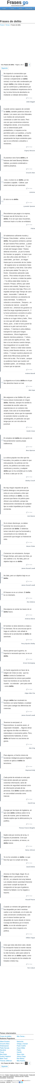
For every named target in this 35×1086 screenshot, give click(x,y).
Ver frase (29, 98)
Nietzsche (20, 1041)
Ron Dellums (31, 602)
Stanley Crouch (30, 480)
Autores (20, 8)
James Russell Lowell (28, 568)
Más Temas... (21, 1036)
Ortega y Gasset (22, 1044)
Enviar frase (10, 1077)
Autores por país (19, 1076)
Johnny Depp (21, 1056)
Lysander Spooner (29, 206)
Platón (19, 1050)
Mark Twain (4, 1058)
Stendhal (3, 1050)
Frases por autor (24, 1075)
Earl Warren (31, 516)
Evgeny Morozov (29, 150)
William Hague (30, 937)
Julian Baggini (30, 102)
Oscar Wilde (21, 1048)
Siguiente (4, 68)
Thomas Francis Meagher (27, 828)
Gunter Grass (31, 431)
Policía (33, 228)
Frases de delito (10, 21)
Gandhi (19, 1052)
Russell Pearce (30, 899)
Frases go (9, 1080)
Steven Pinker (30, 546)
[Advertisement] (17, 15)
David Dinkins (30, 867)
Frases (4, 8)
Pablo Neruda (4, 1048)
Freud (2, 1052)
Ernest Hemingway (29, 663)
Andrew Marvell (30, 373)
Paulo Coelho (21, 1046)
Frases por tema (14, 1075)
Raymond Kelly (30, 770)
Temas (12, 8)
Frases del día (28, 8)
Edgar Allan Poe (30, 693)
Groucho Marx (30, 172)
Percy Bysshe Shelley (28, 643)
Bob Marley (20, 1058)
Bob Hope (32, 390)
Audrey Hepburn (5, 1056)
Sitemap (8, 1082)
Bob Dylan (3, 1054)
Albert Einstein (5, 1041)
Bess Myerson (30, 450)
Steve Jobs (20, 1054)
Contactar (2, 1082)
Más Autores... (21, 1061)
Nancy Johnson (30, 850)
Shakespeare (4, 1046)
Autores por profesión (8, 1076)
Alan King (32, 748)
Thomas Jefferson (6, 1061)
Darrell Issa (31, 803)
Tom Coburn (31, 968)
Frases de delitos (5, 1036)
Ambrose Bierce (30, 619)
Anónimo (32, 192)
